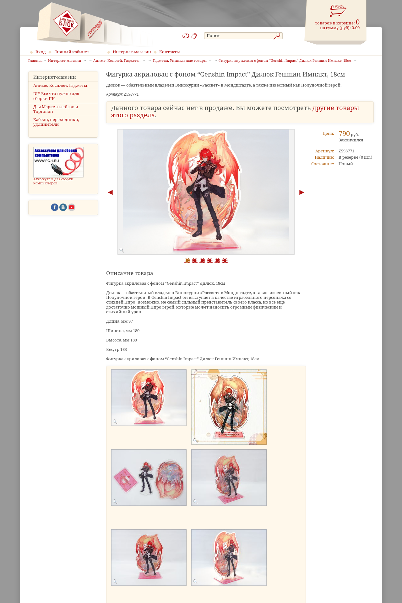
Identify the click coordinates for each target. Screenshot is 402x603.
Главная (35, 61)
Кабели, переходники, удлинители (56, 122)
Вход (40, 52)
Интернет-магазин (132, 52)
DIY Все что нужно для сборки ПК (56, 96)
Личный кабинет (71, 52)
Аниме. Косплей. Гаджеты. (61, 85)
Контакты (169, 52)
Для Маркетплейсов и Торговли (55, 109)
